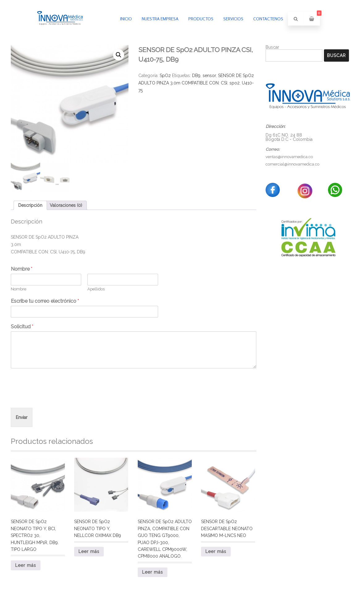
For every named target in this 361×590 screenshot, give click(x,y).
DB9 (196, 75)
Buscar (272, 47)
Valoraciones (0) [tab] (66, 205)
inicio (126, 18)
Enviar (21, 417)
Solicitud (22, 327)
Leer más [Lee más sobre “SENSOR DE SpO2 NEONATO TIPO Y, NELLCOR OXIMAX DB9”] (88, 551)
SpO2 (165, 75)
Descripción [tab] (30, 205)
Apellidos (96, 289)
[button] (118, 54)
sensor (209, 75)
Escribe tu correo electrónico (45, 301)
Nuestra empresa (160, 18)
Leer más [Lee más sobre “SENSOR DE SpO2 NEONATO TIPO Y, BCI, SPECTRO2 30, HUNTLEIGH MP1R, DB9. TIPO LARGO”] (25, 565)
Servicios (233, 18)
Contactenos (268, 18)
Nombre (21, 269)
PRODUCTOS (200, 18)
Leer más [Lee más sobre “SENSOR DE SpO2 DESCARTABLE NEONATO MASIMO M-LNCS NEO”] (215, 551)
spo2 (234, 82)
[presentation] (58, 398)
